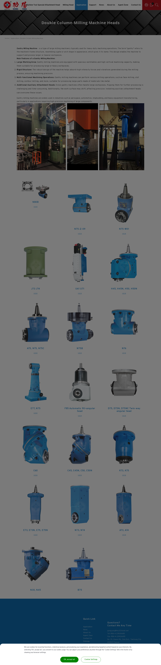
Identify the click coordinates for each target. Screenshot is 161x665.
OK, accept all (69, 659)
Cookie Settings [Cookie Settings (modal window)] (91, 659)
